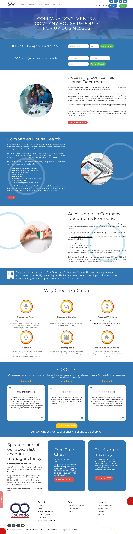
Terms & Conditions (44, 514)
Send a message (74, 509)
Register (123, 6)
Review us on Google (66, 425)
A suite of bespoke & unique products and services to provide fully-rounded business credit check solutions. (107, 323)
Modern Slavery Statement (47, 520)
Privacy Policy (42, 517)
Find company (107, 46)
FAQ (40, 4)
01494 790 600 (99, 5)
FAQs (71, 512)
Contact (47, 4)
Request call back (97, 64)
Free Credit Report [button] (64, 479)
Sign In (113, 6)
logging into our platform (81, 237)
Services (32, 4)
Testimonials (57, 4)
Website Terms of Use (45, 512)
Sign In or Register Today (77, 122)
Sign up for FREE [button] (103, 478)
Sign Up (11, 197)
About (23, 4)
